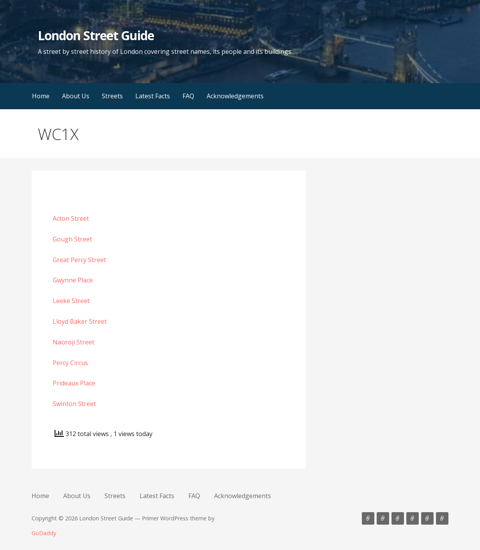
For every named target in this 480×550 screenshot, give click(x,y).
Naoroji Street (73, 342)
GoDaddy (44, 533)
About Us (75, 96)
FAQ (188, 96)
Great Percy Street (79, 259)
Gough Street (72, 239)
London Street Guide (96, 35)
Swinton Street (74, 403)
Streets (112, 96)
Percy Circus (70, 362)
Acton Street (71, 218)
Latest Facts (152, 96)
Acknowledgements (235, 96)
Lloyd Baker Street (80, 321)
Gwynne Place (73, 280)
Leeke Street (71, 300)
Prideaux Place (74, 383)
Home (41, 96)
